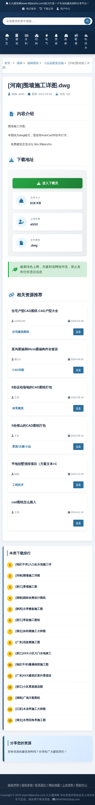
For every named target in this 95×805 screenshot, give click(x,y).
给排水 (86, 41)
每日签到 (29, 8)
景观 (56, 39)
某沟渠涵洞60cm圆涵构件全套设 (34, 349)
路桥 (66, 39)
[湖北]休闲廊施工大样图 (30, 631)
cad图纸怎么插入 (23, 502)
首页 (7, 39)
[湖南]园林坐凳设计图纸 (30, 597)
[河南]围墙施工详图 (27, 575)
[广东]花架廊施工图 (27, 642)
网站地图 (54, 785)
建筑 (17, 39)
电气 (46, 39)
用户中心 (63, 8)
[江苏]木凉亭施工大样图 (30, 708)
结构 (37, 39)
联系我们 (40, 785)
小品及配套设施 (54, 63)
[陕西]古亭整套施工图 (29, 608)
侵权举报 (27, 785)
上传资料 (68, 785)
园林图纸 (33, 63)
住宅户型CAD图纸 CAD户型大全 (34, 311)
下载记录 (46, 8)
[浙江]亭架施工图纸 (27, 619)
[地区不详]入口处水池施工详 (33, 564)
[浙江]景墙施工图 (26, 586)
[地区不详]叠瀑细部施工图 (31, 664)
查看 (78, 331)
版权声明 (13, 785)
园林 (19, 63)
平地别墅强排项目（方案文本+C (34, 464)
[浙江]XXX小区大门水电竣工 (33, 653)
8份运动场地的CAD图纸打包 (31, 387)
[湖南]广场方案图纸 (27, 697)
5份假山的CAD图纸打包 (28, 425)
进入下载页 (47, 183)
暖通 (76, 39)
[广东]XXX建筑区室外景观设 (33, 675)
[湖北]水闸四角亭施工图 (30, 720)
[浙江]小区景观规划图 (29, 686)
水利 (26, 39)
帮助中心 (81, 785)
